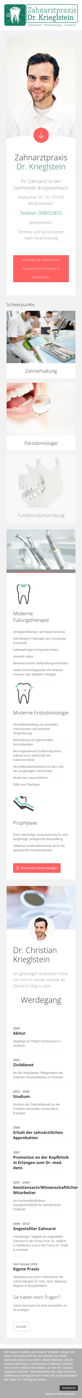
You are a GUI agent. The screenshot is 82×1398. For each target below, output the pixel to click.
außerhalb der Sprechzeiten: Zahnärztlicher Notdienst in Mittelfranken (40, 268)
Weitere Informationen (60, 1394)
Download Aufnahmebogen (37, 868)
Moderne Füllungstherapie (36, 566)
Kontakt (21, 1326)
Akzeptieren (69, 1387)
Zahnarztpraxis (41, 161)
